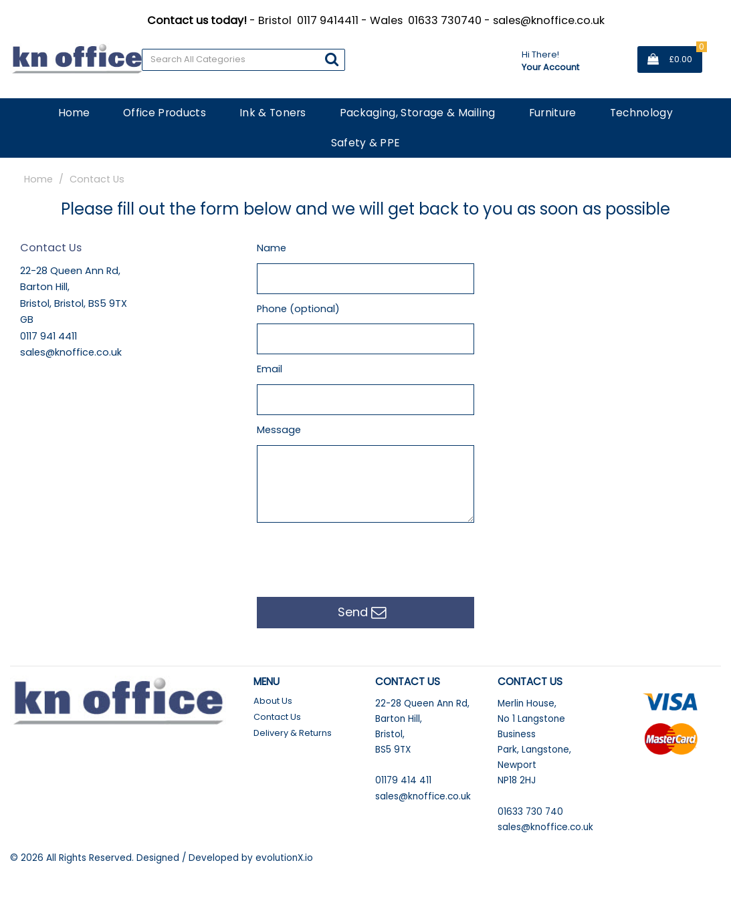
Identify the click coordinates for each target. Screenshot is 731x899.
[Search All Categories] (243, 60)
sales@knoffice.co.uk (549, 20)
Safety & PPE (366, 143)
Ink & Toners (272, 113)
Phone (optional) (298, 308)
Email (269, 369)
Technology (641, 113)
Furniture (553, 113)
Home (74, 113)
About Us (272, 701)
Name (271, 248)
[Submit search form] (331, 59)
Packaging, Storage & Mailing (418, 113)
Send (362, 613)
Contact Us (277, 717)
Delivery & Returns (292, 733)
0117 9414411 (327, 20)
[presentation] (358, 557)
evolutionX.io (284, 858)
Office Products (164, 113)
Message (279, 429)
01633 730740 (445, 20)
